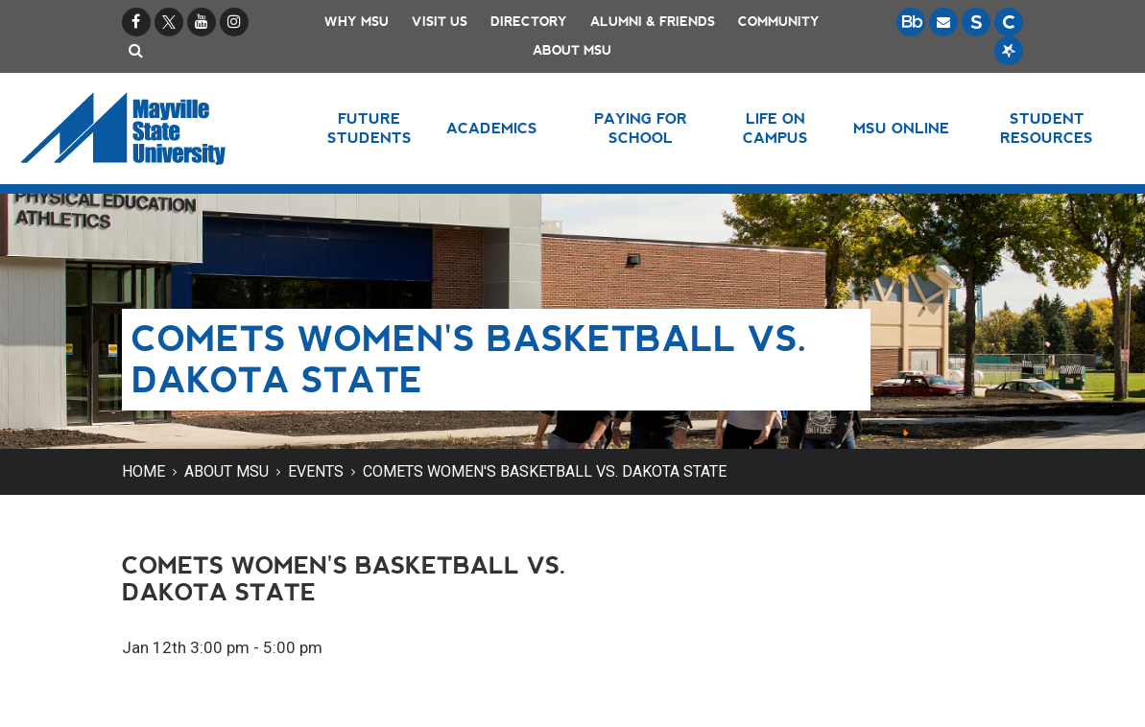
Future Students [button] (369, 128)
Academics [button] (491, 128)
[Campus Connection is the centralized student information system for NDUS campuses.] (1008, 22)
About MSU (572, 50)
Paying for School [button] (640, 128)
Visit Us (439, 21)
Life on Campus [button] (775, 128)
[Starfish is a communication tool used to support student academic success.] (1008, 50)
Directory (528, 21)
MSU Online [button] (901, 128)
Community (779, 21)
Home (143, 471)
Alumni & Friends (652, 21)
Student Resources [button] (1046, 128)
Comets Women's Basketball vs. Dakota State (545, 471)
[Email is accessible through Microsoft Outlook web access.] (943, 22)
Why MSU (356, 21)
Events (316, 471)
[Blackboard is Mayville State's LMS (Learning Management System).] (910, 22)
